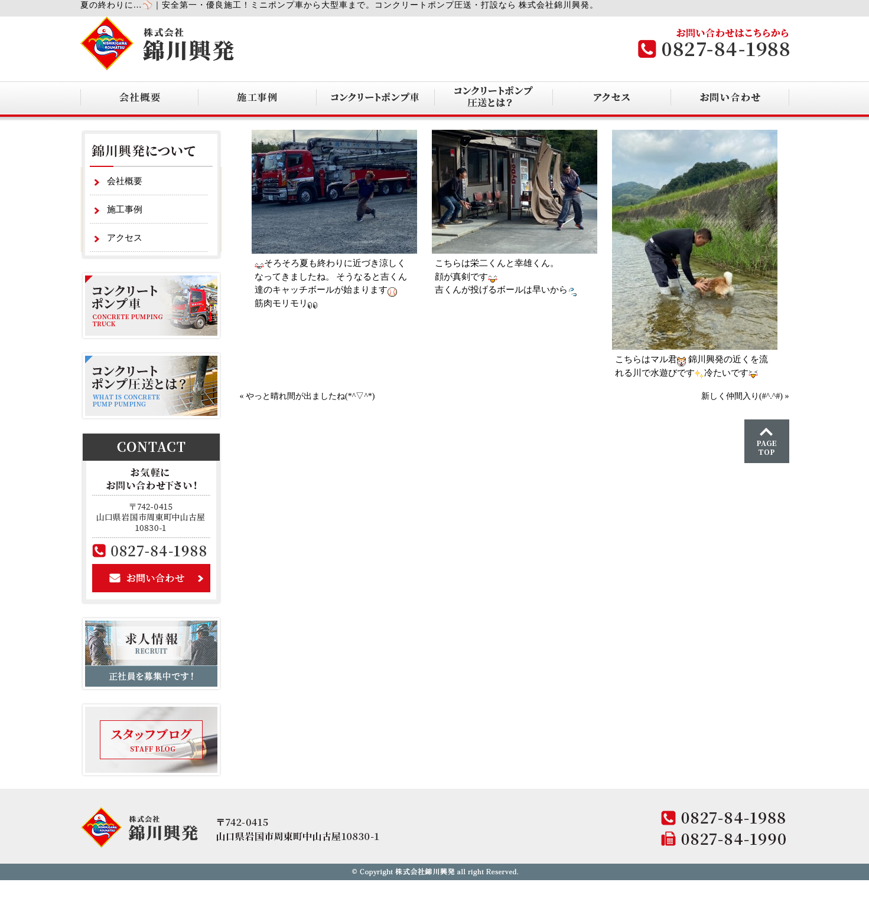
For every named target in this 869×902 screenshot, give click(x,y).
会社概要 (124, 181)
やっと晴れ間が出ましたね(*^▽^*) (310, 396)
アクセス (124, 237)
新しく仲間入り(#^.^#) (742, 396)
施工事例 (124, 209)
